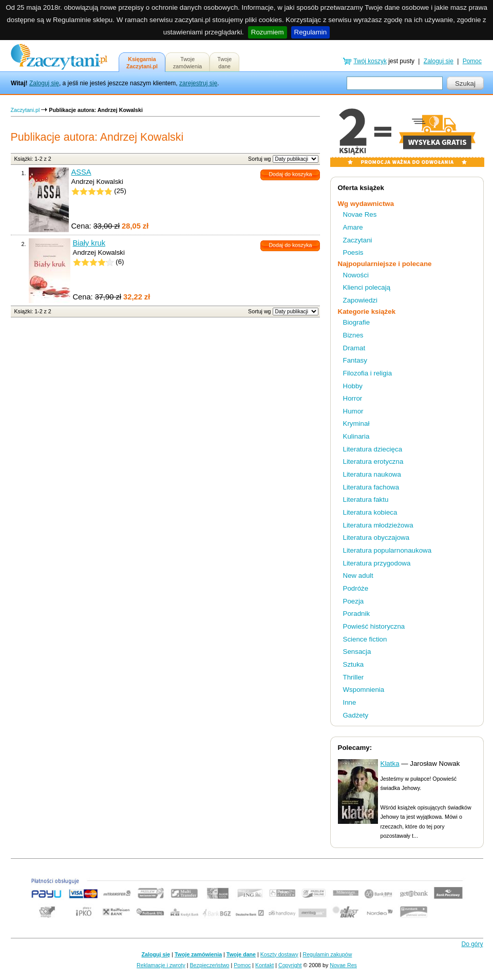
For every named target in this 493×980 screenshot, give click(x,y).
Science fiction (365, 639)
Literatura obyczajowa (376, 537)
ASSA (81, 172)
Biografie (356, 322)
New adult (358, 575)
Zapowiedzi (360, 300)
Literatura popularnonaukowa (387, 550)
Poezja (353, 601)
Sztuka (353, 664)
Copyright (290, 965)
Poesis (353, 252)
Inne (349, 702)
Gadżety (356, 715)
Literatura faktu (366, 499)
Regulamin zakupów (327, 954)
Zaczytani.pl (25, 110)
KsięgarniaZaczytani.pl (142, 62)
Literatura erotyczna (373, 461)
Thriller (353, 677)
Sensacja (357, 651)
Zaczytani (357, 240)
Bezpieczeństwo (210, 965)
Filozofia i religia (367, 373)
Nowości (356, 275)
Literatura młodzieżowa (378, 525)
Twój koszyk (370, 61)
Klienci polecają (367, 287)
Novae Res (360, 214)
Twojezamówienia (187, 62)
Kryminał (356, 423)
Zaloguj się (44, 83)
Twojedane (224, 62)
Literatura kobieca (370, 512)
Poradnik (356, 613)
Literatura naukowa (372, 474)
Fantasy (355, 360)
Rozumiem (267, 32)
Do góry (472, 944)
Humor (353, 411)
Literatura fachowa (371, 487)
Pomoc (472, 61)
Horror (353, 398)
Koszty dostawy (279, 954)
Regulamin (310, 32)
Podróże (356, 588)
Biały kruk (89, 243)
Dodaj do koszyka (290, 174)
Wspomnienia (364, 689)
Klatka (390, 763)
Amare (353, 227)
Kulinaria (356, 436)
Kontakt (264, 965)
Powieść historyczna (374, 626)
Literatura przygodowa (377, 563)
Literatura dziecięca (373, 449)
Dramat (354, 348)
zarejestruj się (198, 83)
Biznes (353, 335)
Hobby (353, 386)
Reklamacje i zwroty (161, 965)
